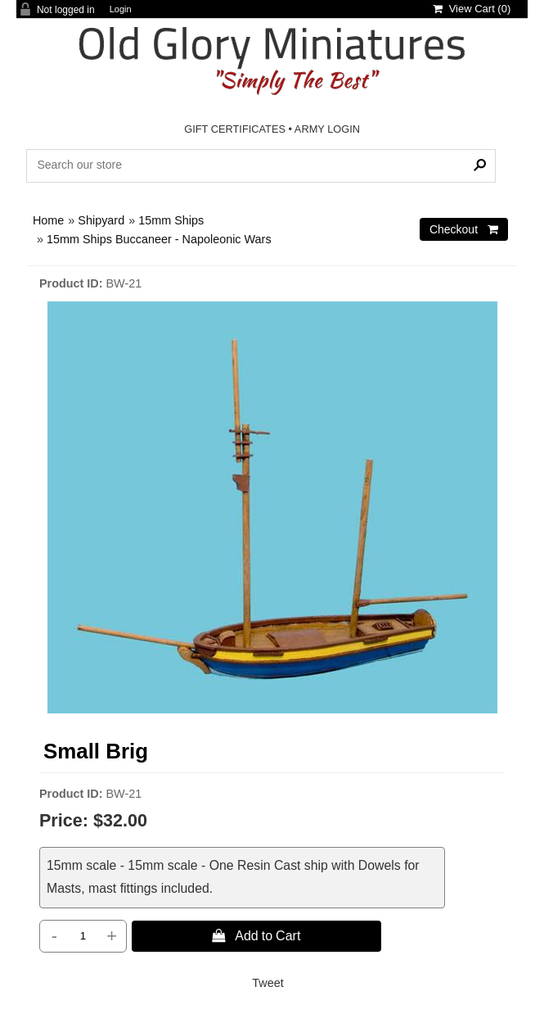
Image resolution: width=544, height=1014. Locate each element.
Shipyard (101, 220)
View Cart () (471, 8)
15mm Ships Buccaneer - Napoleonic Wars (159, 239)
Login (121, 9)
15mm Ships (171, 220)
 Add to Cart (256, 935)
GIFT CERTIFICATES (234, 129)
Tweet (267, 982)
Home (48, 220)
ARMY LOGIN (327, 129)
